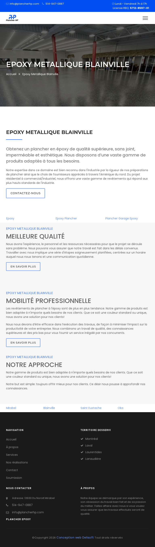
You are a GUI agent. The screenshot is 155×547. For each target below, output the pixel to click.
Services (12, 455)
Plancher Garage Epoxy (121, 218)
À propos (12, 447)
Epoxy (10, 218)
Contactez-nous (25, 193)
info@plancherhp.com (24, 4)
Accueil (11, 74)
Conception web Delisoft (76, 537)
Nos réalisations (17, 462)
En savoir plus (23, 266)
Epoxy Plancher (66, 218)
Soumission (14, 478)
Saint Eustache (91, 408)
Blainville (49, 408)
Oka (120, 408)
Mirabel (11, 408)
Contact (12, 470)
